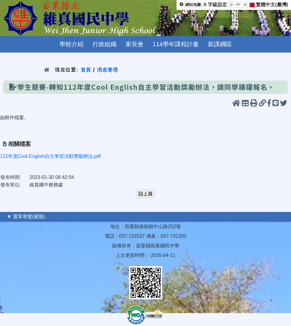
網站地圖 (193, 4)
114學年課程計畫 (176, 44)
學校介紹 (71, 44)
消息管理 (107, 69)
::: (3, 216)
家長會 (135, 44)
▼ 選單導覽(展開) (26, 216)
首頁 (86, 69)
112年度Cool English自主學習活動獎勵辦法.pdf (50, 156)
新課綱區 (220, 44)
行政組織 (104, 44)
